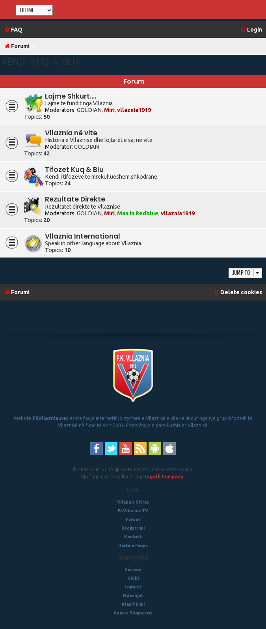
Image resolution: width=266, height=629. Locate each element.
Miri (109, 110)
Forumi (133, 519)
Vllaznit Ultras (133, 502)
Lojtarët (133, 586)
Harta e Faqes (133, 545)
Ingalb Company (164, 476)
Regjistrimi (133, 528)
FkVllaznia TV (133, 510)
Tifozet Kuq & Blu (74, 169)
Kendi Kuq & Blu (40, 61)
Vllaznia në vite (71, 133)
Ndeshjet (133, 595)
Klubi (133, 578)
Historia (133, 569)
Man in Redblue (137, 213)
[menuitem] (13, 30)
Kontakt (133, 536)
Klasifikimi (133, 604)
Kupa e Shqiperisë (133, 612)
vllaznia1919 (134, 110)
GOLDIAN (89, 110)
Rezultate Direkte (75, 199)
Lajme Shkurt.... (70, 96)
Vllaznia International (82, 236)
